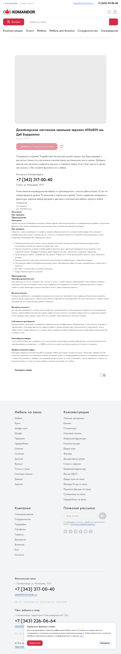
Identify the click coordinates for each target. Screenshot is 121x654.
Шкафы (18, 433)
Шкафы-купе (21, 428)
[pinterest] (91, 531)
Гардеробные (21, 443)
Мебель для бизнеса (62, 30)
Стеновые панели (23, 474)
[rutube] (80, 531)
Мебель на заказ (28, 412)
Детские (19, 458)
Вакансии (19, 544)
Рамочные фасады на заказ (77, 489)
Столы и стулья (22, 469)
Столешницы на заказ (74, 494)
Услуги (30, 30)
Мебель (41, 30)
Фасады (68, 453)
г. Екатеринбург (10, 3)
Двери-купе (69, 448)
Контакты (19, 554)
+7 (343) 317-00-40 (108, 3)
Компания (23, 508)
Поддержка (20, 524)
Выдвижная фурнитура (75, 469)
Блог (17, 549)
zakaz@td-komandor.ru (83, 3)
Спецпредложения (24, 514)
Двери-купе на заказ (74, 479)
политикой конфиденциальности (83, 524)
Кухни (17, 423)
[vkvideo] (75, 531)
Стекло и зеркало (72, 463)
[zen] (86, 531)
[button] (109, 12)
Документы (20, 539)
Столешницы (70, 428)
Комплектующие (13, 30)
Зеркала (19, 484)
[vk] (70, 531)
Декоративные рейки (74, 458)
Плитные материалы (74, 418)
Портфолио (20, 529)
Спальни (19, 448)
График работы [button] (27, 3)
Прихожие (20, 438)
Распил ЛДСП (70, 474)
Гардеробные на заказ (75, 499)
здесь (81, 636)
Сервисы (19, 534)
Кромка (67, 423)
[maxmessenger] (65, 531)
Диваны (19, 479)
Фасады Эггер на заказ (75, 484)
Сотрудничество (88, 30)
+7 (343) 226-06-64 (35, 620)
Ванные (18, 463)
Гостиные (19, 453)
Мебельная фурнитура (75, 438)
